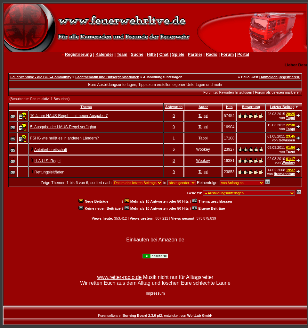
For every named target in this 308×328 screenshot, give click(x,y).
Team (122, 54)
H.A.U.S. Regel (48, 161)
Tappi (203, 116)
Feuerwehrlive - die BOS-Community (40, 77)
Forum (227, 54)
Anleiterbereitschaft (50, 149)
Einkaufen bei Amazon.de (155, 239)
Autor (203, 107)
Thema (86, 107)
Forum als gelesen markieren (277, 92)
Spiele (178, 54)
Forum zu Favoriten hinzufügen (227, 92)
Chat (164, 54)
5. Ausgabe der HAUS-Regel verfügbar (63, 127)
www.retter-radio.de (119, 277)
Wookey (203, 149)
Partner (195, 54)
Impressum (155, 293)
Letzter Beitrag (282, 107)
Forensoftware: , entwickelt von (155, 315)
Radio (211, 54)
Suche (137, 54)
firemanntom (284, 174)
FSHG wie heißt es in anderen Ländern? (64, 138)
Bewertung (251, 107)
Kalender (104, 54)
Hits (229, 107)
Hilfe (151, 54)
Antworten (173, 107)
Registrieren (289, 77)
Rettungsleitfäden (49, 172)
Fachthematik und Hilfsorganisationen (107, 77)
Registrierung (78, 54)
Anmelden (269, 77)
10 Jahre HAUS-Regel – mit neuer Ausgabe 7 (69, 116)
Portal (243, 54)
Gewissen (287, 140)
